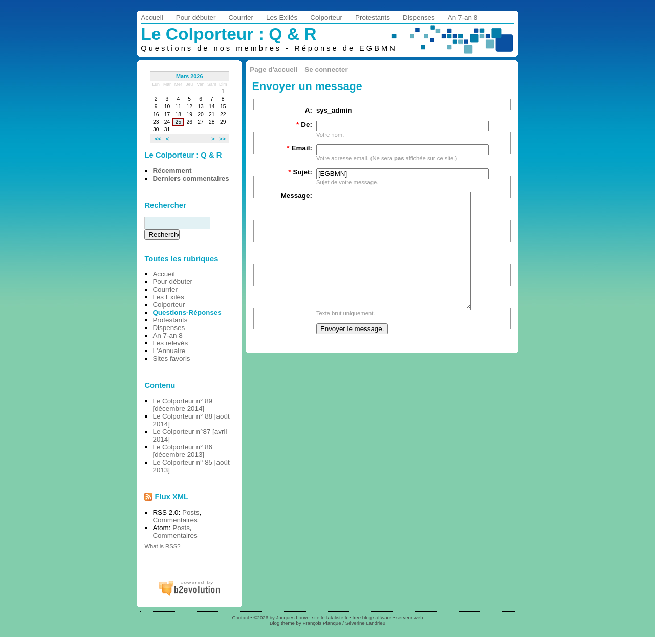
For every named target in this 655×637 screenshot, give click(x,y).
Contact (240, 617)
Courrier (240, 17)
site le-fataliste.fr (329, 617)
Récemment (171, 170)
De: (304, 124)
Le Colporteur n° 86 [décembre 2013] (182, 450)
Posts (191, 512)
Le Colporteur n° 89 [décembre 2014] (182, 404)
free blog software (371, 617)
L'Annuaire (168, 351)
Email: (299, 148)
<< (158, 138)
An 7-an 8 (462, 17)
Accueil (152, 17)
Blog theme (282, 623)
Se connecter (325, 69)
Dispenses (419, 17)
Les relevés (170, 343)
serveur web (409, 617)
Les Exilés (281, 17)
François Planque (321, 623)
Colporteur (326, 17)
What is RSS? (162, 546)
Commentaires (174, 520)
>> (222, 138)
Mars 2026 (189, 76)
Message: (296, 196)
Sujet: (300, 172)
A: (308, 110)
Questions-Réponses (186, 312)
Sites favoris (171, 358)
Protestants (372, 17)
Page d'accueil (273, 69)
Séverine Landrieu (365, 623)
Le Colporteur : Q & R (228, 34)
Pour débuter (196, 17)
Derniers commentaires (190, 178)
